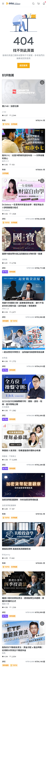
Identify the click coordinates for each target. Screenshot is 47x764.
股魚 (4, 653)
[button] (3, 3)
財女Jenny (6, 554)
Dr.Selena (6, 210)
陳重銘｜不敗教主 (9, 456)
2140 (4, 112)
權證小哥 (5, 604)
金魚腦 (4, 358)
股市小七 (5, 161)
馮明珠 (4, 259)
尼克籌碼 (5, 407)
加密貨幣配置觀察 (9, 505)
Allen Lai (5, 308)
